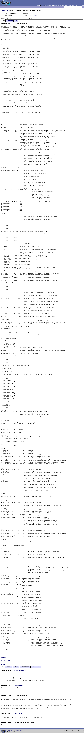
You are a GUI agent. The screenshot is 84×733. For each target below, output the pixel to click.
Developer (10, 20)
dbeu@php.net (18, 713)
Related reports (36, 666)
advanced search (61, 5)
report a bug (54, 5)
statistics (73, 5)
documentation (48, 5)
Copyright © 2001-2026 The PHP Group (15, 730)
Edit (16, 20)
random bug (78, 5)
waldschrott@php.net (20, 670)
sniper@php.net (18, 685)
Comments (8, 666)
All (2, 666)
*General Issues (33, 15)
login (83, 5)
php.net (38, 5)
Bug (3, 10)
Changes (16, 666)
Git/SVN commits (25, 666)
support (42, 5)
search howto (68, 5)
